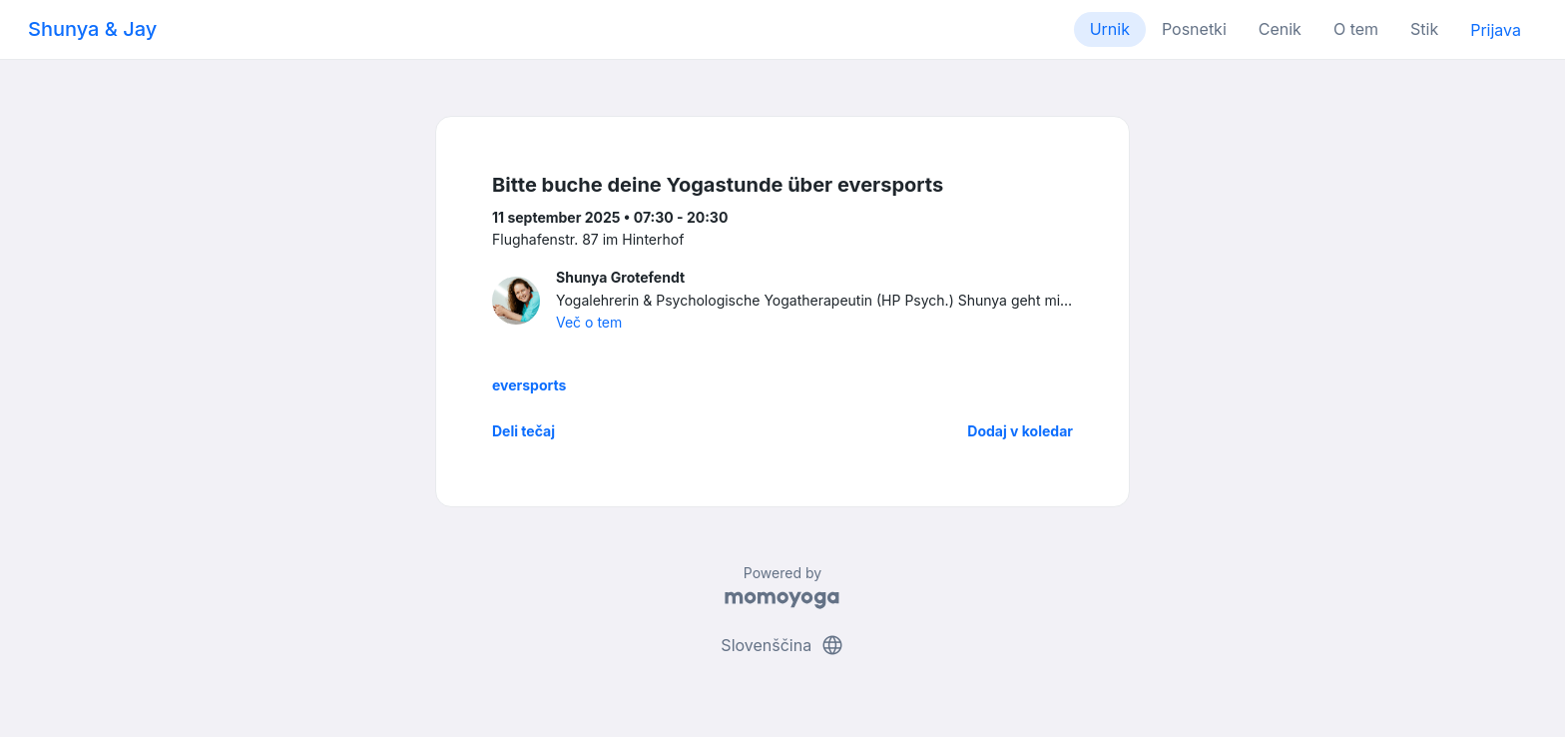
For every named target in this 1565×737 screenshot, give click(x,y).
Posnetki (1194, 29)
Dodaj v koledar (1020, 430)
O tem (1355, 29)
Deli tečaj (523, 430)
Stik (1424, 29)
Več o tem (589, 322)
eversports (529, 384)
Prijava (1495, 30)
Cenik (1280, 29)
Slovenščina (782, 645)
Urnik (1110, 29)
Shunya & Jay (92, 29)
